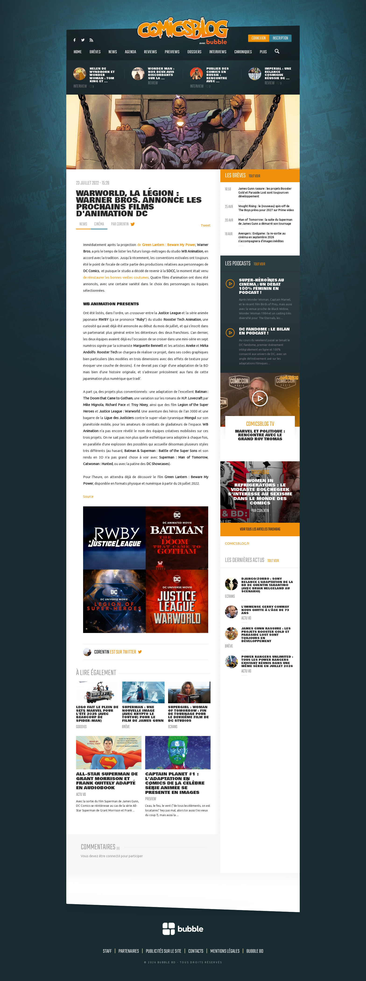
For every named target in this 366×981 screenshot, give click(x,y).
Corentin (96, 652)
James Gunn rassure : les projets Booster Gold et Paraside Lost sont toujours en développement (258, 192)
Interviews (217, 54)
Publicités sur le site (163, 952)
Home (78, 54)
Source (88, 496)
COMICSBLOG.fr (237, 543)
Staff (107, 952)
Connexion (259, 38)
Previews (172, 54)
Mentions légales (224, 952)
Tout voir (254, 176)
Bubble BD (254, 952)
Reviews (150, 54)
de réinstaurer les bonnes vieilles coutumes (116, 277)
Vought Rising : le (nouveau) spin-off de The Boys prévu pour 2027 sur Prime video (259, 208)
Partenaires (129, 952)
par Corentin (120, 224)
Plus (263, 54)
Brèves (95, 54)
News (113, 54)
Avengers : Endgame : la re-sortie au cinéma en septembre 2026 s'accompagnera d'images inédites (255, 237)
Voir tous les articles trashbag (260, 529)
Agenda (130, 54)
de (166, 245)
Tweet (206, 225)
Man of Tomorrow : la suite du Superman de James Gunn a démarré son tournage (258, 221)
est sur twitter (126, 652)
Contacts (195, 952)
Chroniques (243, 54)
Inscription (280, 38)
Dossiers (194, 54)
